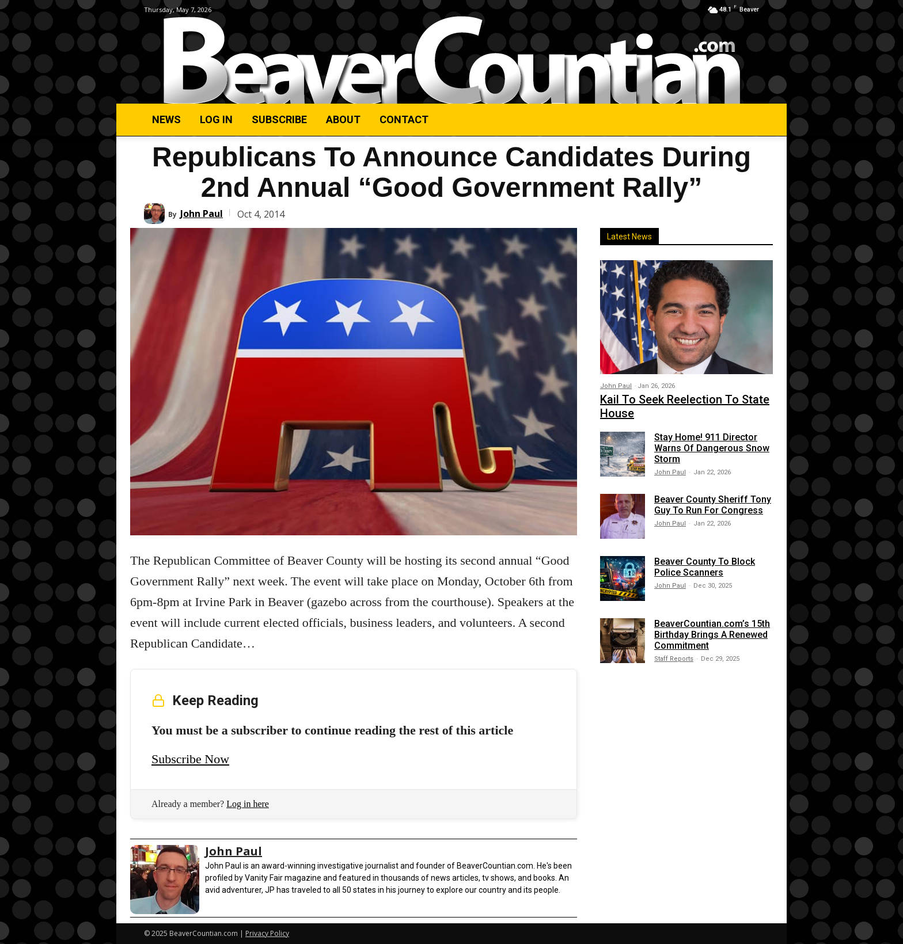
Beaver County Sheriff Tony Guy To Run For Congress (712, 505)
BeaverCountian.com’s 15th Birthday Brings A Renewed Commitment (712, 634)
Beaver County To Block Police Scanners (704, 567)
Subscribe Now (190, 759)
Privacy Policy (267, 933)
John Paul (201, 213)
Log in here (247, 804)
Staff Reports (673, 659)
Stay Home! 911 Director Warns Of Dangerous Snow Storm (711, 448)
